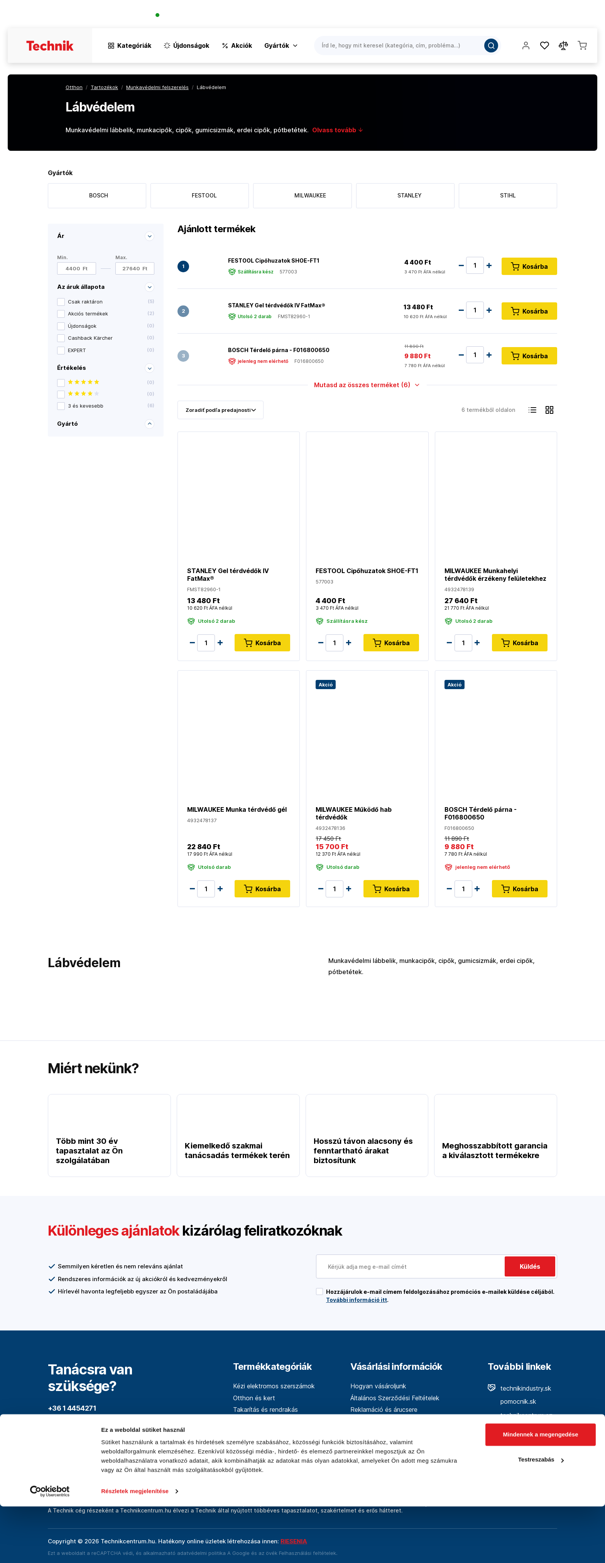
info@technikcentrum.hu (88, 1438)
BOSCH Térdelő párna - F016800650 (279, 349)
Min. (62, 257)
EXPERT (111, 350)
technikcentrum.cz (520, 1415)
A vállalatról (486, 15)
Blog (519, 15)
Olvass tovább (338, 129)
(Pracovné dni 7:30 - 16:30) (244, 15)
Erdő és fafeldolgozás (264, 1445)
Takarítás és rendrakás (265, 1409)
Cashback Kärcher (111, 338)
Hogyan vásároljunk (378, 1386)
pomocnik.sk (512, 1401)
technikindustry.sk (519, 1388)
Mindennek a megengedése (540, 1491)
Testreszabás (541, 1516)
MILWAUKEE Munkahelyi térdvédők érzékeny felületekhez (495, 574)
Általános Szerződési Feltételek (394, 1398)
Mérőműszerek (254, 1433)
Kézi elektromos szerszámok (274, 1386)
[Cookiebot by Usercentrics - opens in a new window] (50, 1548)
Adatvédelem (369, 1445)
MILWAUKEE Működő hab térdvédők (354, 813)
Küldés (530, 1266)
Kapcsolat (582, 15)
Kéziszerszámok (256, 1421)
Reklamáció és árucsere (383, 1409)
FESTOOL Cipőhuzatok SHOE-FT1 (273, 260)
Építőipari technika (259, 1457)
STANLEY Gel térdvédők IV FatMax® (276, 305)
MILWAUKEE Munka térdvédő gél (237, 809)
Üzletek (546, 15)
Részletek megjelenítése (135, 1547)
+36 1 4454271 (183, 15)
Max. (121, 257)
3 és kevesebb (111, 406)
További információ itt (356, 1300)
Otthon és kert (254, 1398)
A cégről (361, 1421)
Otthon (74, 87)
